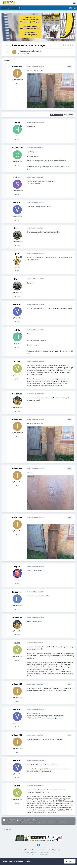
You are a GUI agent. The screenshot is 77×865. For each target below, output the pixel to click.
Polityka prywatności (37, 850)
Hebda (17, 122)
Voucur (17, 361)
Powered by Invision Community (38, 854)
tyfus (17, 254)
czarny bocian (17, 148)
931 (17, 379)
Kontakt (48, 850)
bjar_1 (16, 228)
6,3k (17, 220)
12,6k (17, 584)
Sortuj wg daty (68, 114)
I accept (69, 861)
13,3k (17, 271)
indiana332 (37, 51)
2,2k (17, 165)
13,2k (17, 411)
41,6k (17, 245)
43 (17, 83)
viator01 (17, 203)
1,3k (17, 194)
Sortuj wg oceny (56, 114)
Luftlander (16, 592)
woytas (17, 566)
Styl (26, 850)
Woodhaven (17, 394)
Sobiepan (17, 177)
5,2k (17, 609)
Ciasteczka (56, 850)
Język (20, 850)
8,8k (17, 139)
